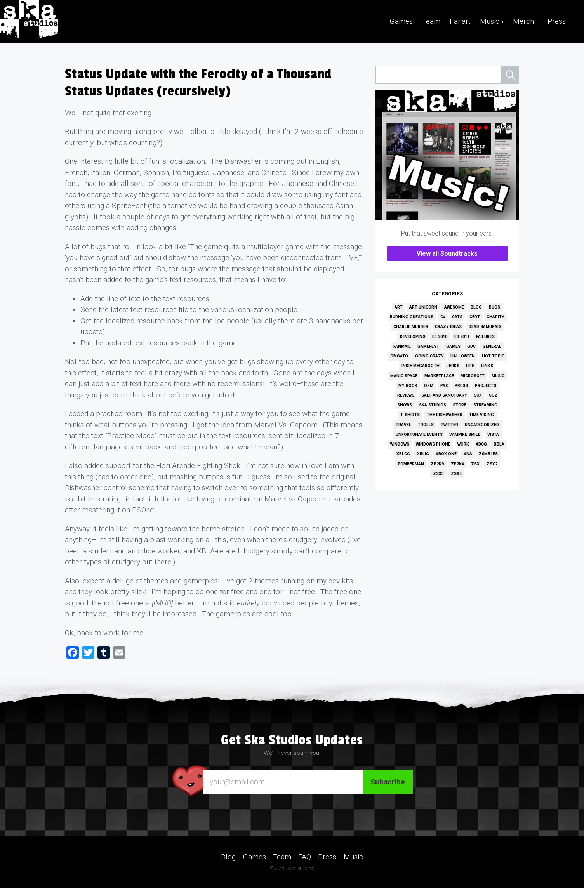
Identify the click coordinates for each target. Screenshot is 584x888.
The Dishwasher (444, 414)
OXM (428, 385)
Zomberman (410, 464)
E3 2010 (439, 336)
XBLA (499, 444)
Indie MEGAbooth (421, 365)
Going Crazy (429, 356)
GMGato (399, 356)
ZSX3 (438, 473)
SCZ (493, 395)
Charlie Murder (410, 326)
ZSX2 (492, 464)
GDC (471, 346)
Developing (413, 336)
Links (487, 365)
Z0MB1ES (488, 453)
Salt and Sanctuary (444, 395)
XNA (468, 453)
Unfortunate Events (419, 434)
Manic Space (403, 375)
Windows (399, 444)
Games (401, 21)
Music (498, 375)
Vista (493, 434)
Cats (457, 316)
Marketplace (439, 375)
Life (470, 365)
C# (442, 316)
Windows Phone (433, 444)
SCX (478, 395)
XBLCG (403, 453)
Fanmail (402, 346)
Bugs (494, 307)
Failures (485, 336)
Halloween (462, 356)
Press (557, 21)
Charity (495, 316)
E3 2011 (461, 336)
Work (463, 444)
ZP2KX (457, 464)
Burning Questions (411, 316)
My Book (407, 385)
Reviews (405, 395)
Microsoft (473, 375)
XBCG (481, 444)
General (492, 346)
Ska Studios (432, 405)
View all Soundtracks (447, 253)
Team (431, 21)
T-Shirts (410, 414)
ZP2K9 (437, 464)
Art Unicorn (423, 307)
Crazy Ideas (448, 326)
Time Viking (481, 414)
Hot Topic (493, 356)
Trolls (426, 424)
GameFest (428, 346)
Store (459, 405)
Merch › (525, 21)
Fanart (460, 21)
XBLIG (423, 453)
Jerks (453, 365)
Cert (474, 316)
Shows (404, 405)
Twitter (449, 424)
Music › (492, 21)
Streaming (485, 405)
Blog (476, 307)
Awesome (454, 307)
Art (399, 307)
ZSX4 (456, 473)
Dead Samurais (485, 326)
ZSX (475, 464)
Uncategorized (482, 424)
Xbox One (446, 453)
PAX (444, 385)
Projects (485, 385)
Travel (403, 424)
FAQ (304, 856)
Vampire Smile (464, 434)
